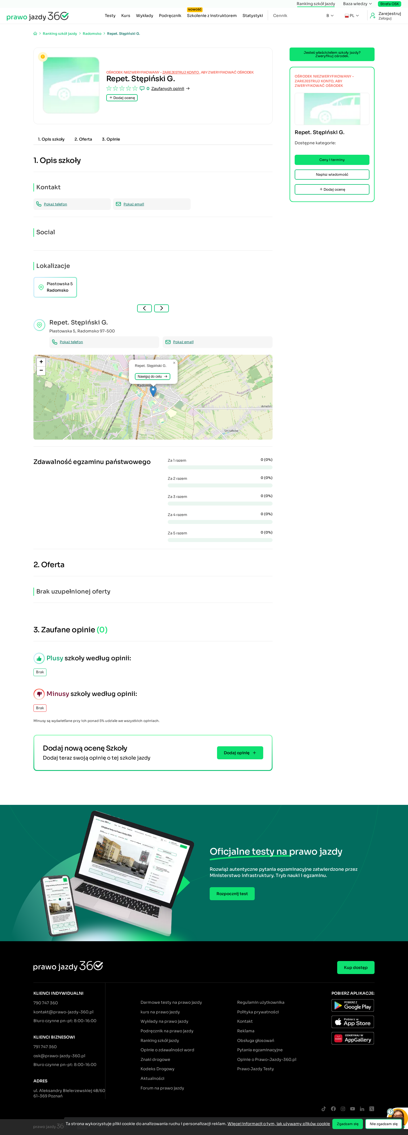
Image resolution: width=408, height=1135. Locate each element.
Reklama (245, 1030)
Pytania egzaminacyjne (260, 1049)
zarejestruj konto (180, 72)
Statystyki (253, 15)
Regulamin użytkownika (260, 1002)
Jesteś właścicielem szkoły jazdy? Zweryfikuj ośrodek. (332, 54)
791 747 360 (45, 1046)
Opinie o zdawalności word (167, 1049)
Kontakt (245, 1021)
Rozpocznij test (232, 893)
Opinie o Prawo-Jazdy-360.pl (266, 1059)
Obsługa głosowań (255, 1040)
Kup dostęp (356, 967)
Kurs (125, 15)
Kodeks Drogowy (158, 1068)
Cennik (280, 15)
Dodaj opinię (240, 752)
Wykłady (144, 15)
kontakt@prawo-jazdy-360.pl (63, 1011)
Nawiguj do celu (152, 377)
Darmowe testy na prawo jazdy (171, 1002)
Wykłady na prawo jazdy (164, 1021)
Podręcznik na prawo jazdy (167, 1030)
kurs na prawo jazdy (160, 1011)
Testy (110, 15)
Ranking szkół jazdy (316, 3)
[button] (153, 391)
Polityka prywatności (258, 1011)
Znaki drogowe (155, 1059)
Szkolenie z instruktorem (212, 14)
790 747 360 (45, 1002)
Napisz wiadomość (332, 174)
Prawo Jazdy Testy (255, 1068)
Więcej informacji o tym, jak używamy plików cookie (279, 1123)
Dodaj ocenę (122, 98)
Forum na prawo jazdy (162, 1088)
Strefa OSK (389, 4)
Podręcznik (170, 15)
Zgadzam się (347, 1124)
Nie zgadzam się (384, 1124)
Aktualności (152, 1078)
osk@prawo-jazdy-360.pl (59, 1055)
